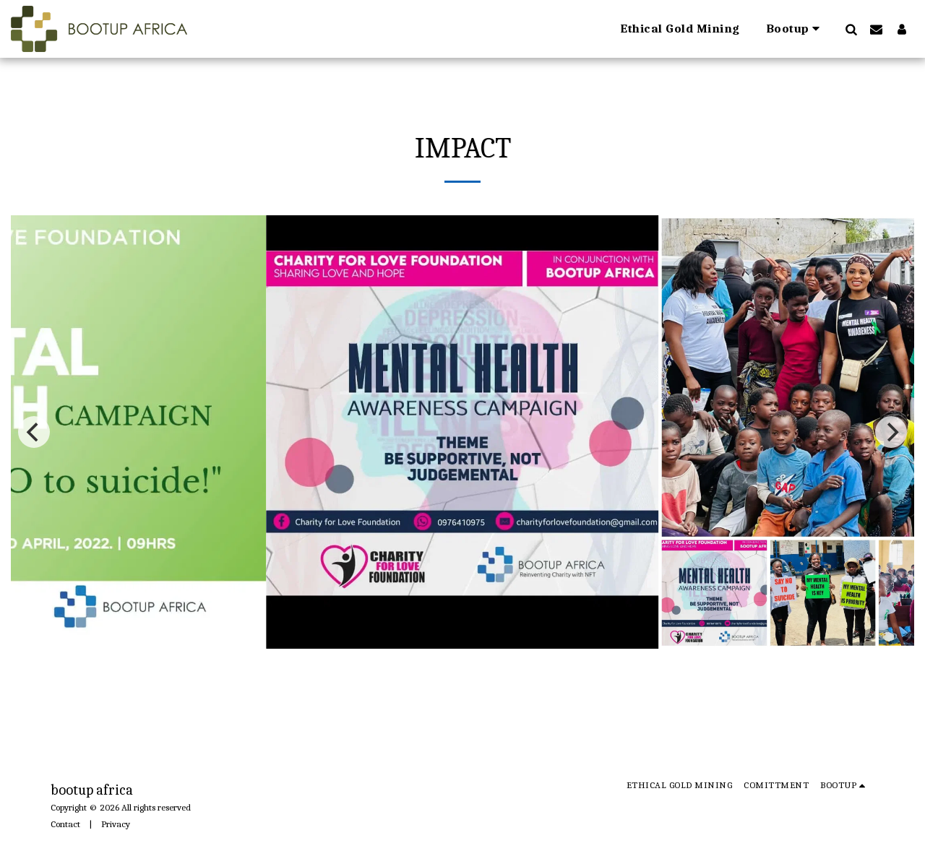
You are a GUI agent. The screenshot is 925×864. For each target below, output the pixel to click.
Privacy (115, 823)
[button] (795, 29)
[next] (891, 432)
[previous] (34, 432)
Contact (65, 823)
